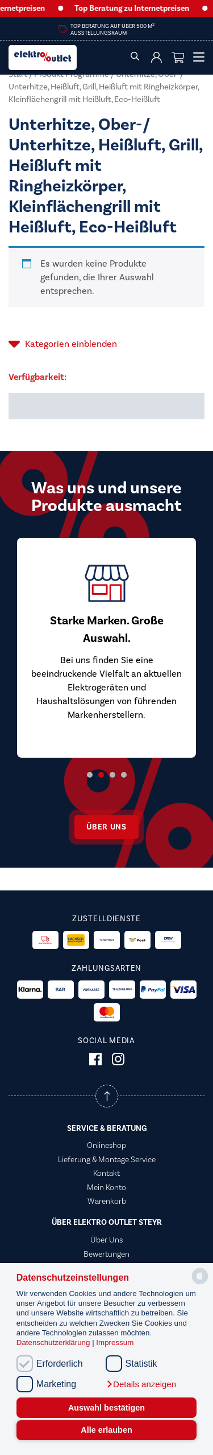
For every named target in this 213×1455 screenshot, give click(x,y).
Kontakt (106, 1173)
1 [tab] (90, 775)
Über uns (106, 827)
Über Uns (106, 1240)
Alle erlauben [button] (106, 1429)
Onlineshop (106, 1146)
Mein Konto (106, 1188)
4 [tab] (124, 775)
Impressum (114, 1342)
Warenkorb (106, 1201)
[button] (141, 1384)
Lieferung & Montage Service (107, 1160)
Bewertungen (106, 1254)
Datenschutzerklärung (54, 1342)
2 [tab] (101, 775)
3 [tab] (112, 775)
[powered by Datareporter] (200, 1283)
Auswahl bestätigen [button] (106, 1407)
